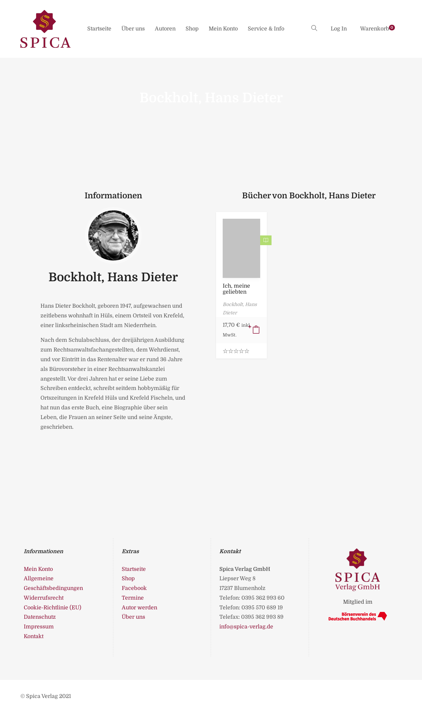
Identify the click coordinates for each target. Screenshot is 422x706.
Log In (339, 29)
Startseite (99, 29)
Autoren (165, 29)
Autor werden (139, 608)
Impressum (39, 627)
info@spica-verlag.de (246, 627)
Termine (133, 598)
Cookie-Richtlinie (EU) (52, 608)
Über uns (133, 29)
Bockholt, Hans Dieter (113, 277)
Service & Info (266, 29)
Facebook (134, 588)
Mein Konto (223, 29)
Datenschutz (40, 617)
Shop (192, 29)
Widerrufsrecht (44, 598)
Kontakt (33, 636)
